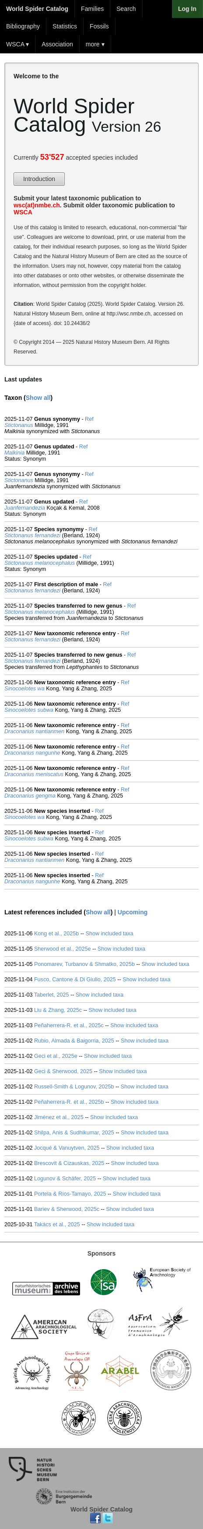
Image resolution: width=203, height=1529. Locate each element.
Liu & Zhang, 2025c (58, 1010)
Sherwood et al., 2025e (62, 949)
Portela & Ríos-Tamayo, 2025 (70, 1194)
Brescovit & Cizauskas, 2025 (69, 1163)
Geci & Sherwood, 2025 (63, 1071)
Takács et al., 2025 (57, 1224)
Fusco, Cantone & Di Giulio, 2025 (75, 979)
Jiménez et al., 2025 (59, 1117)
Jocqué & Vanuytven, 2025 (67, 1148)
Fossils (99, 26)
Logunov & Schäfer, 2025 (65, 1179)
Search (126, 8)
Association (57, 44)
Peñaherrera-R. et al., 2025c (69, 1025)
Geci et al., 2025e (55, 1056)
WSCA (23, 212)
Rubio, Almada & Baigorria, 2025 (74, 1041)
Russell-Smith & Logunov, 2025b (74, 1087)
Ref (89, 419)
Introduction (39, 178)
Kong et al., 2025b (56, 934)
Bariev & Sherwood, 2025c (66, 1209)
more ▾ (95, 44)
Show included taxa (109, 934)
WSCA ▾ (17, 44)
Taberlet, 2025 (51, 995)
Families (92, 8)
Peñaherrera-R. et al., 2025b (69, 1102)
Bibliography (23, 26)
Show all (38, 397)
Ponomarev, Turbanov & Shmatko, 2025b (84, 964)
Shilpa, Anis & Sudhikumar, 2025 (74, 1133)
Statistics (64, 26)
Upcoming (132, 912)
